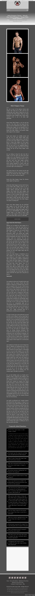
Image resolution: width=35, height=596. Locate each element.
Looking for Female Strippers (16, 584)
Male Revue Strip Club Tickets (18, 582)
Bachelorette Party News (23, 581)
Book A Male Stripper (30, 595)
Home (8, 20)
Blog (24, 584)
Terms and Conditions (14, 581)
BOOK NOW (17, 219)
